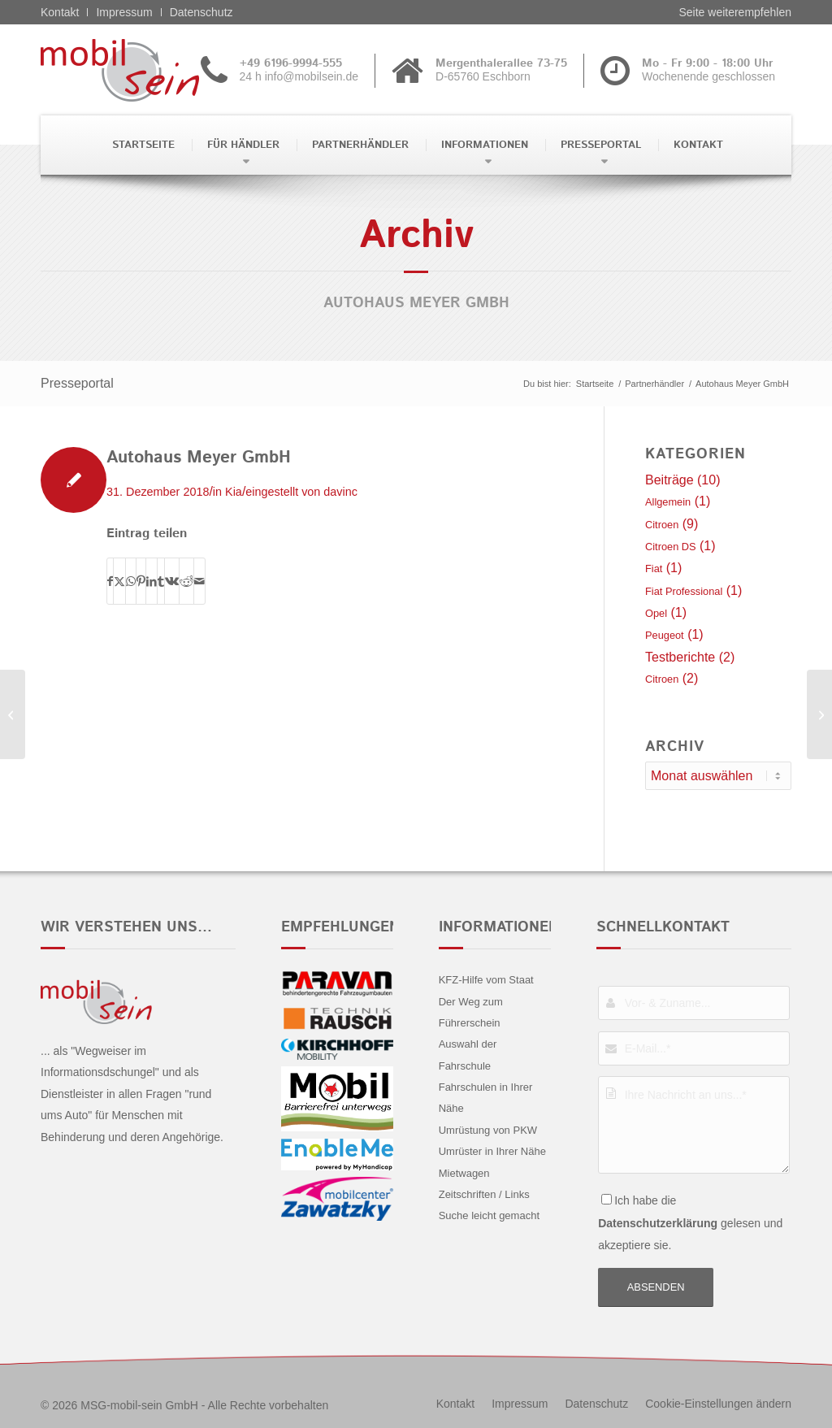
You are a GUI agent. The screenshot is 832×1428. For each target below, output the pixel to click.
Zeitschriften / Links (484, 1194)
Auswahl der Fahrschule (468, 1054)
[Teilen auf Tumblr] (161, 581)
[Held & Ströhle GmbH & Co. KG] (12, 714)
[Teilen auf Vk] (172, 581)
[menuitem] (141, 145)
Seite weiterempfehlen (734, 12)
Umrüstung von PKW (488, 1130)
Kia (233, 491)
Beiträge (669, 480)
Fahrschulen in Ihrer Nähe (486, 1097)
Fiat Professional (683, 591)
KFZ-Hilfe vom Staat (486, 980)
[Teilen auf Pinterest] (140, 581)
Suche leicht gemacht (489, 1215)
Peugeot (664, 635)
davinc (340, 491)
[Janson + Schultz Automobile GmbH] (819, 714)
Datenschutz (201, 12)
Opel (656, 613)
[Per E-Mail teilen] (199, 581)
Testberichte (680, 657)
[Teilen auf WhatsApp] (131, 581)
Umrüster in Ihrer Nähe (492, 1151)
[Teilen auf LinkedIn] (151, 581)
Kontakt (60, 12)
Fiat (653, 568)
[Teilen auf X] (119, 581)
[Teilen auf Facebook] (110, 581)
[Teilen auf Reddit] (186, 581)
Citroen (661, 525)
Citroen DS (670, 546)
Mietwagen (464, 1173)
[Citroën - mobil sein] (145, 69)
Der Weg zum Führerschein (471, 1012)
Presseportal (77, 383)
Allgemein (668, 502)
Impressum (124, 12)
